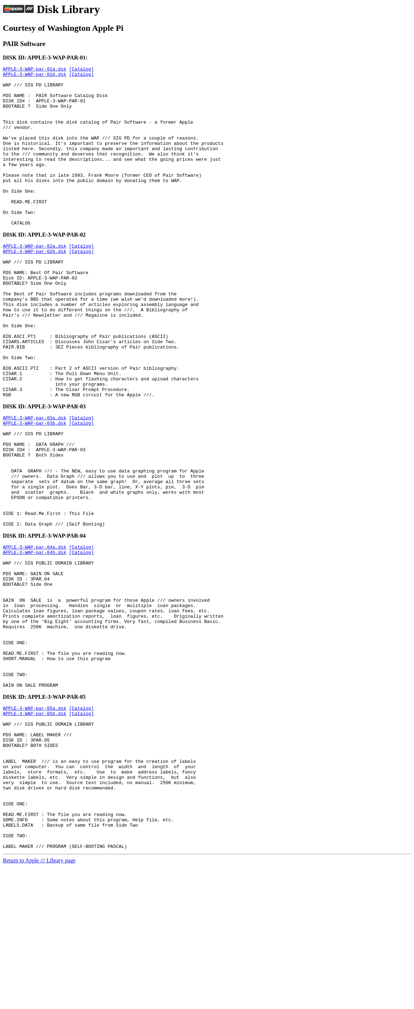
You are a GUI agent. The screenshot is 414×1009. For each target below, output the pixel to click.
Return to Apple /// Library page (39, 1003)
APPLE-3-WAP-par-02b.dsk (34, 285)
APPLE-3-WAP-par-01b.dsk (34, 76)
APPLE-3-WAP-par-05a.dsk (34, 823)
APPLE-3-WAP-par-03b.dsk (34, 487)
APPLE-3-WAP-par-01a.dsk (34, 70)
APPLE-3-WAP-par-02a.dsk (34, 279)
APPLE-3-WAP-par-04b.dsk (34, 639)
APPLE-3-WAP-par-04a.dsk (34, 633)
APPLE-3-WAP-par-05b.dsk (34, 829)
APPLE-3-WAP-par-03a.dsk (34, 481)
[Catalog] (81, 70)
